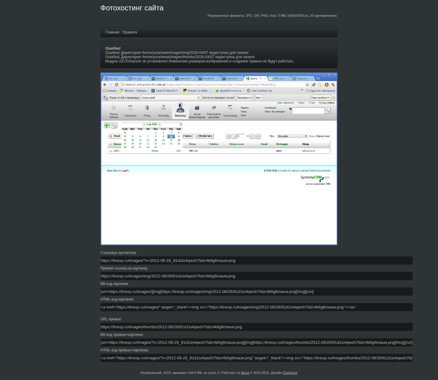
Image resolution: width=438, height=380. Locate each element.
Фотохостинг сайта (132, 8)
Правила (129, 32)
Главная (112, 32)
